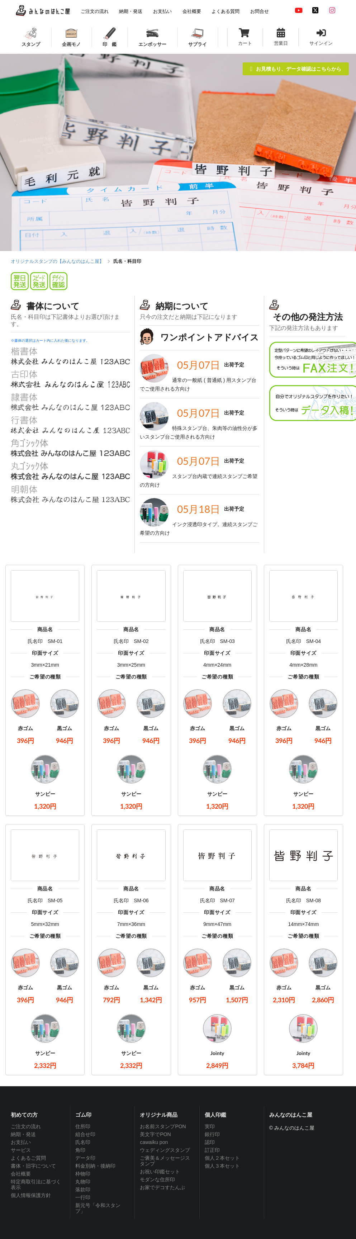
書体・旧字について (33, 1166)
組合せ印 (85, 1134)
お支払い (21, 1142)
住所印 (82, 1126)
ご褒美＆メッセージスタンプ (165, 1161)
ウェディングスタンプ (165, 1150)
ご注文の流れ (26, 1126)
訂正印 (212, 1150)
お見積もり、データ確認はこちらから (295, 69)
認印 (210, 1142)
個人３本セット (222, 1166)
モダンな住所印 (157, 1179)
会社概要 (21, 1174)
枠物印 (82, 1174)
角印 (80, 1150)
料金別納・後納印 (95, 1166)
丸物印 (82, 1181)
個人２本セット (222, 1158)
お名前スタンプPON (163, 1126)
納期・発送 (23, 1134)
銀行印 (212, 1134)
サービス (21, 1150)
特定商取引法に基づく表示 (36, 1184)
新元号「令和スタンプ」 (97, 1208)
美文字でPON (155, 1134)
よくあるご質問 (28, 1158)
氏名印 (82, 1142)
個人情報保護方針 (31, 1195)
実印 (210, 1126)
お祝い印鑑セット (160, 1171)
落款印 (82, 1189)
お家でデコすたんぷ (162, 1187)
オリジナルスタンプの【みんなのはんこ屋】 (57, 261)
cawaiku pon (154, 1142)
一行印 (82, 1197)
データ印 (85, 1158)
